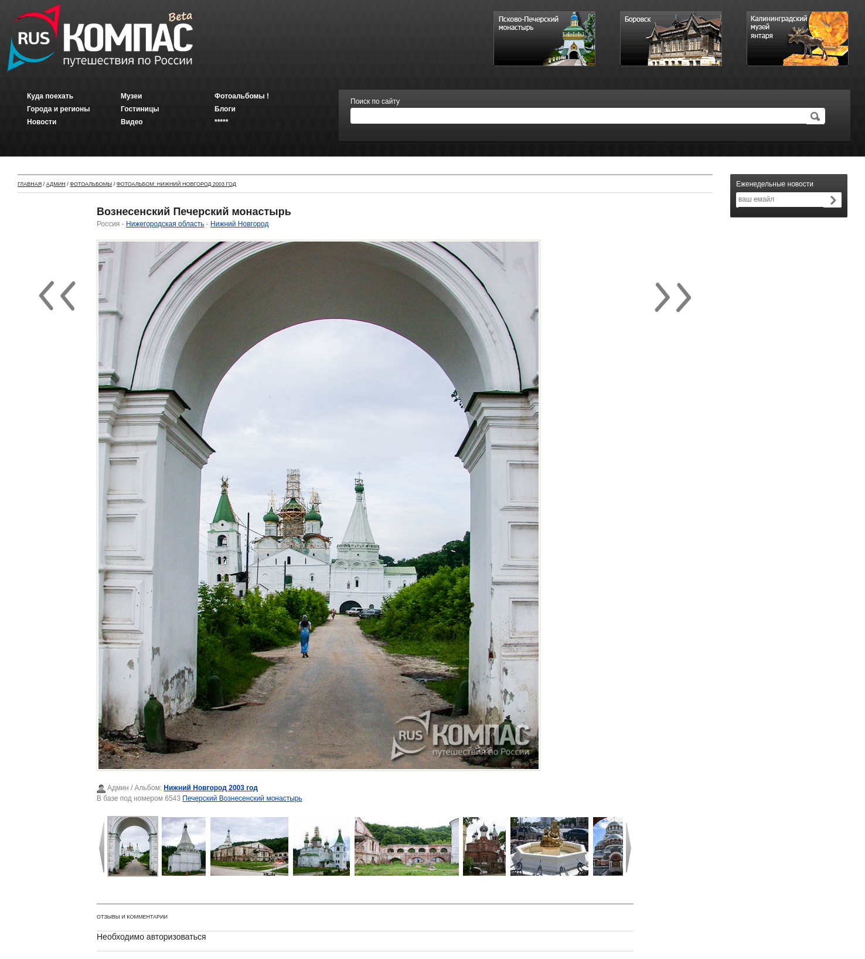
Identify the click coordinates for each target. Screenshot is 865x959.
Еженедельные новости (774, 184)
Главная (30, 184)
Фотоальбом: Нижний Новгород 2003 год (176, 184)
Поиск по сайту (375, 101)
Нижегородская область (165, 224)
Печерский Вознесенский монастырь (242, 798)
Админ (56, 184)
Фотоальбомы (91, 184)
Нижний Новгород (239, 224)
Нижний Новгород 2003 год (211, 788)
